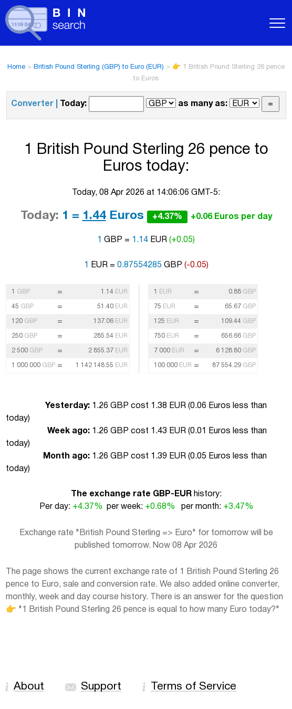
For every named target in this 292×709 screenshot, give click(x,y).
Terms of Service (193, 687)
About (29, 687)
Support (101, 687)
